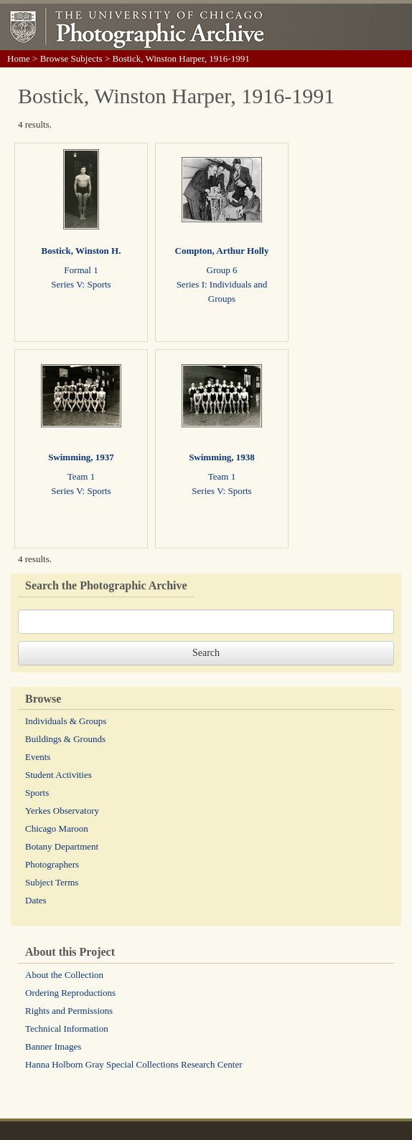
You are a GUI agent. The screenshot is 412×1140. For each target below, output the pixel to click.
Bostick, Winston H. (81, 250)
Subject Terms (51, 882)
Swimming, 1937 (81, 457)
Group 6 (222, 270)
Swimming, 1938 (222, 457)
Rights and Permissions (69, 1010)
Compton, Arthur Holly (222, 250)
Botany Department (61, 846)
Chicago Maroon (56, 828)
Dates (36, 900)
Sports (37, 792)
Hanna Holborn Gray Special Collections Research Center (134, 1064)
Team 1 (81, 476)
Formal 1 (81, 270)
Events (37, 756)
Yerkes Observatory (62, 810)
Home (18, 58)
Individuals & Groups (65, 721)
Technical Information (66, 1028)
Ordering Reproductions (70, 992)
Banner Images (53, 1046)
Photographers (52, 864)
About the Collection (64, 974)
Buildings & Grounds (65, 738)
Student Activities (58, 774)
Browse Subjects (71, 58)
